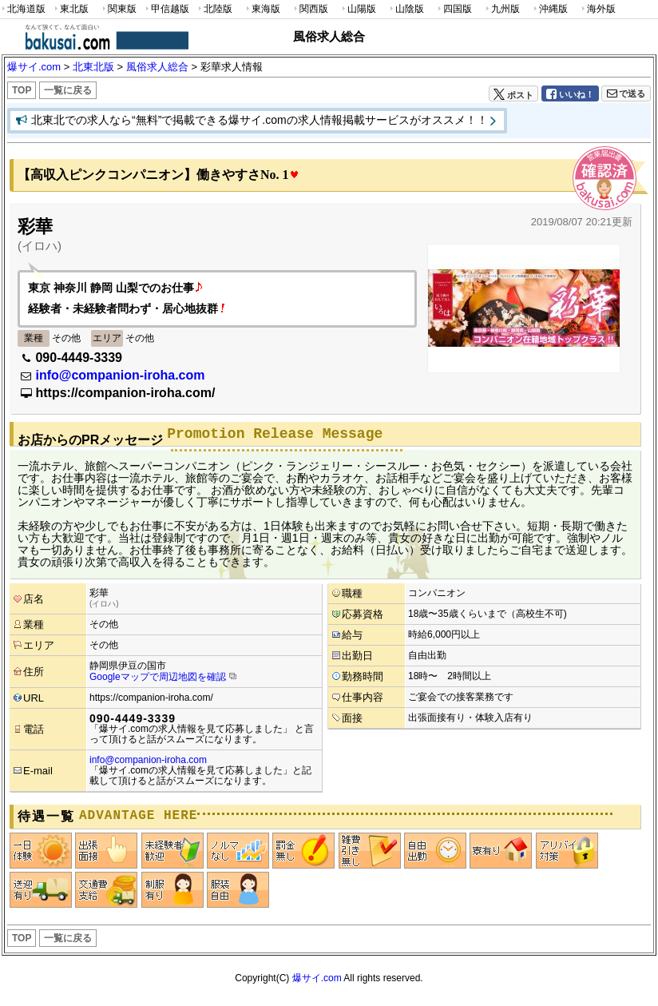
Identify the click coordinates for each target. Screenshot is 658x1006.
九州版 (501, 9)
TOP (21, 90)
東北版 (70, 9)
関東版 (118, 9)
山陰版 (405, 9)
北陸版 (214, 9)
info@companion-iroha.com (119, 375)
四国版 (453, 9)
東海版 (262, 9)
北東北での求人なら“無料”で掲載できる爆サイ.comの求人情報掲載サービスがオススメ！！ (259, 119)
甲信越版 (166, 9)
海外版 (597, 9)
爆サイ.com (317, 978)
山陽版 (357, 9)
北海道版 (23, 9)
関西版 (309, 9)
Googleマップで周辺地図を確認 (157, 676)
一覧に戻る (68, 90)
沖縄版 (549, 9)
